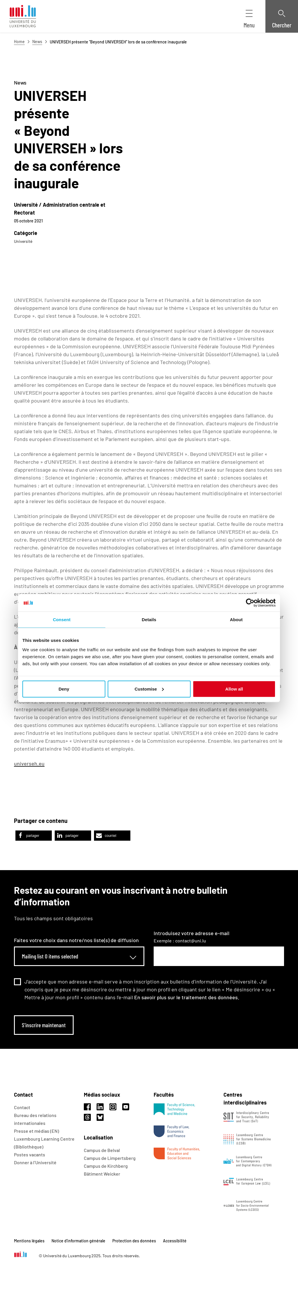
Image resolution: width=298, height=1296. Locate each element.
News (37, 41)
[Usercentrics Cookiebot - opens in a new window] (250, 602)
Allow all (234, 688)
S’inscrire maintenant (44, 1024)
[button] (33, 835)
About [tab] (236, 619)
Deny (63, 688)
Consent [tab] (62, 619)
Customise (149, 688)
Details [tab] (149, 619)
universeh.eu (29, 763)
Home (19, 41)
